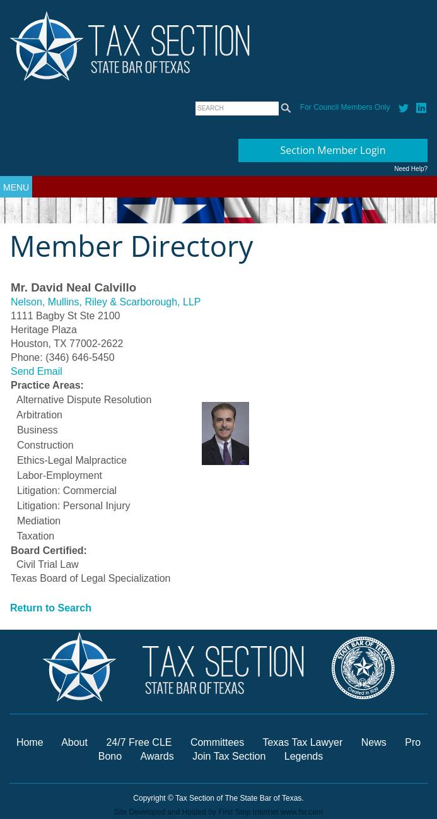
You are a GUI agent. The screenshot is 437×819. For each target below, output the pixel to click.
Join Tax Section (228, 756)
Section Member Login (333, 150)
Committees (217, 742)
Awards (159, 756)
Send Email (36, 371)
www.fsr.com (302, 812)
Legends (303, 756)
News (375, 742)
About (74, 742)
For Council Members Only (345, 107)
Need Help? (411, 168)
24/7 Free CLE (139, 742)
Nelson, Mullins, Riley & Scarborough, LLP (106, 302)
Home (30, 742)
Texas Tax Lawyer (302, 742)
